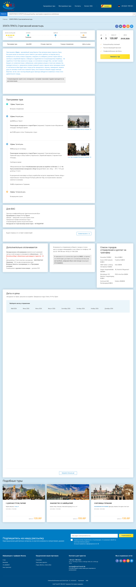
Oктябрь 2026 (81, 308)
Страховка (39, 539)
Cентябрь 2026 (65, 308)
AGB (87, 560)
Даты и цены (86, 44)
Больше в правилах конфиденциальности (86, 523)
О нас (4, 539)
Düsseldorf (105, 257)
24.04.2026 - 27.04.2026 (11, 488)
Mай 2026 (14, 308)
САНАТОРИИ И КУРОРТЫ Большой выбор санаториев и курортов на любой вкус (34, 14)
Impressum (81, 560)
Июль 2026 (38, 308)
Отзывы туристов (46, 44)
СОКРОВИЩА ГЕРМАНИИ (103, 483)
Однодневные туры (50, 6)
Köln (118, 265)
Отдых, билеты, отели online (43, 544)
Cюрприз (107, 6)
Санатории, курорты (41, 542)
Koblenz (120, 281)
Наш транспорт (7, 547)
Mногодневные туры (65, 6)
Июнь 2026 (26, 308)
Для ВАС (29, 44)
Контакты (78, 6)
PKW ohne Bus (121, 274)
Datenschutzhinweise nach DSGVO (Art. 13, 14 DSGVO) (62, 560)
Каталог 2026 (89, 6)
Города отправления (67, 44)
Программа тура (12, 44)
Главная (5, 19)
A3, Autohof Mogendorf (122, 269)
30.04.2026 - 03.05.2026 (99, 488)
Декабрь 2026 (109, 308)
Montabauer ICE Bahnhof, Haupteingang (107, 276)
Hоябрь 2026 (94, 308)
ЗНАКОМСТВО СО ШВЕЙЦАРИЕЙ (61, 483)
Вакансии (5, 542)
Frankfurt (120, 260)
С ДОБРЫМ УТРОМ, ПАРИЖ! (16, 483)
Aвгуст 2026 (51, 308)
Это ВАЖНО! (6, 544)
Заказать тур (115, 56)
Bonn (118, 257)
